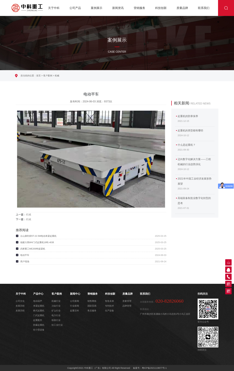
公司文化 (20, 301)
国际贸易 (91, 306)
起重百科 (74, 310)
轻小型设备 (38, 329)
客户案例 (47, 75)
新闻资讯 (118, 8)
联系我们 (203, 8)
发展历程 (20, 306)
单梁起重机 (38, 306)
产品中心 (38, 293)
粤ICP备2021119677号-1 (154, 368)
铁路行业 (56, 320)
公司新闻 (74, 301)
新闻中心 (75, 293)
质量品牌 (182, 8)
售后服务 (91, 310)
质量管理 (126, 301)
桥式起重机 (38, 310)
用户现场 (24, 261)
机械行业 (56, 301)
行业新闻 (74, 306)
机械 (57, 75)
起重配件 (37, 320)
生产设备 (109, 310)
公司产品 (75, 8)
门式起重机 (38, 315)
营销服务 (139, 8)
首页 (38, 75)
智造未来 (109, 301)
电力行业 (56, 315)
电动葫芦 (37, 301)
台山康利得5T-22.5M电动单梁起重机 (38, 236)
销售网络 (91, 301)
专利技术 (109, 306)
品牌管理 (126, 306)
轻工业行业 (57, 325)
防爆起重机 (38, 325)
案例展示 (96, 8)
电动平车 (24, 255)
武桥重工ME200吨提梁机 (32, 248)
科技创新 (161, 8)
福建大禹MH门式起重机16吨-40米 (37, 242)
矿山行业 (56, 310)
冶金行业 (56, 306)
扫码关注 (203, 293)
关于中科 (54, 8)
